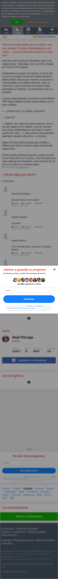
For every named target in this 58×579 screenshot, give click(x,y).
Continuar (29, 299)
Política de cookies (28, 308)
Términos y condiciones (34, 306)
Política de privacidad (14, 308)
